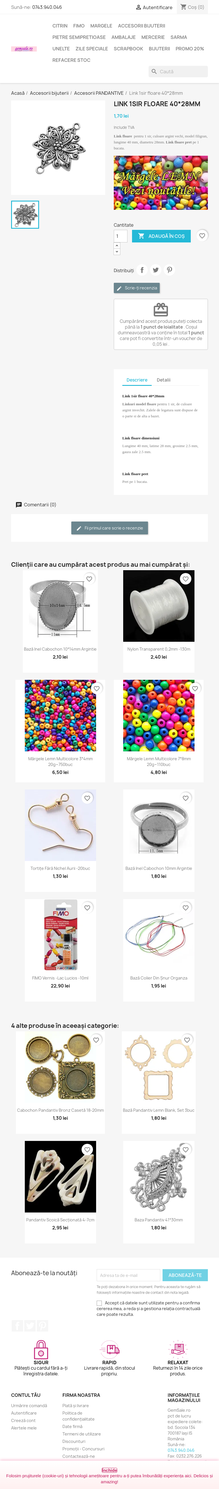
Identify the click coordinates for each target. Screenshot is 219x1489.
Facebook (17, 1326)
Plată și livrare (75, 1405)
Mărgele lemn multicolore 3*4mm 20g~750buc (60, 761)
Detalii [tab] (164, 380)
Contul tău (25, 1395)
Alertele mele (24, 1428)
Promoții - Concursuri (83, 1449)
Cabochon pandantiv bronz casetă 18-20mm (60, 1110)
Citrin (60, 26)
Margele (101, 26)
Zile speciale (92, 49)
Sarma (179, 37)
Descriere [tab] (137, 380)
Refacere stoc (71, 60)
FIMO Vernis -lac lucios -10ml (60, 978)
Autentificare (24, 1413)
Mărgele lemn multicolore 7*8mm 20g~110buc (159, 761)
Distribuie (142, 270)
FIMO (79, 26)
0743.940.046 (47, 7)
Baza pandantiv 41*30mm (159, 1220)
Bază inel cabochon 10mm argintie (158, 868)
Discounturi (73, 1441)
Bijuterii (159, 49)
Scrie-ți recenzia (136, 288)
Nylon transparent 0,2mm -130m (158, 649)
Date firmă (72, 1426)
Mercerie (153, 37)
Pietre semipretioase (79, 37)
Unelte (61, 49)
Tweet (155, 270)
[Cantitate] (120, 236)
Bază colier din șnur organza (158, 978)
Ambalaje (123, 37)
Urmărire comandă (29, 1405)
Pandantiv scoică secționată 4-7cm (60, 1220)
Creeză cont (23, 1420)
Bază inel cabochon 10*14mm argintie (60, 649)
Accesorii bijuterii (141, 26)
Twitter (30, 1326)
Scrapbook (128, 49)
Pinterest (169, 270)
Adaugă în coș (161, 236)
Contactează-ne (78, 1456)
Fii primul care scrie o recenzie (109, 528)
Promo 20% (190, 49)
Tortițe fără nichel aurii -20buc (60, 868)
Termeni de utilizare (81, 1434)
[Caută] (178, 71)
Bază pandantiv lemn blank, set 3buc (158, 1110)
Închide (109, 1470)
